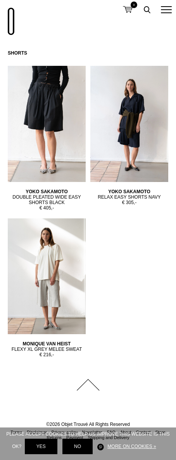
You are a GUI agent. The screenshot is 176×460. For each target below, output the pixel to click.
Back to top (88, 385)
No (77, 446)
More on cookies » (131, 446)
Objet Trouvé (9, 17)
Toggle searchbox (147, 9)
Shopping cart (127, 5)
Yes (41, 446)
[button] (166, 9)
